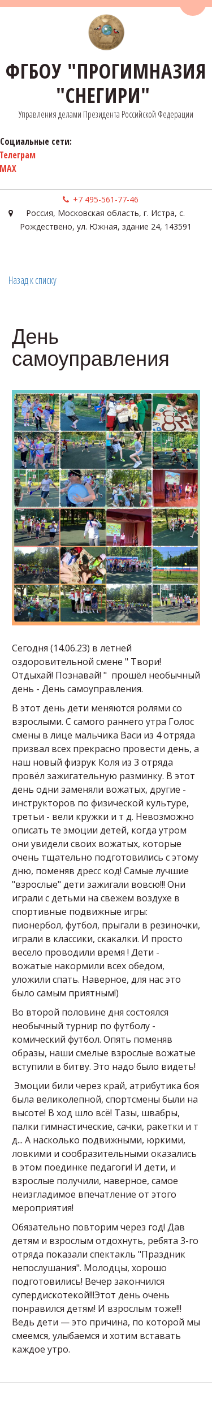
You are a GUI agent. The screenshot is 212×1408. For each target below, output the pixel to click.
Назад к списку (32, 280)
